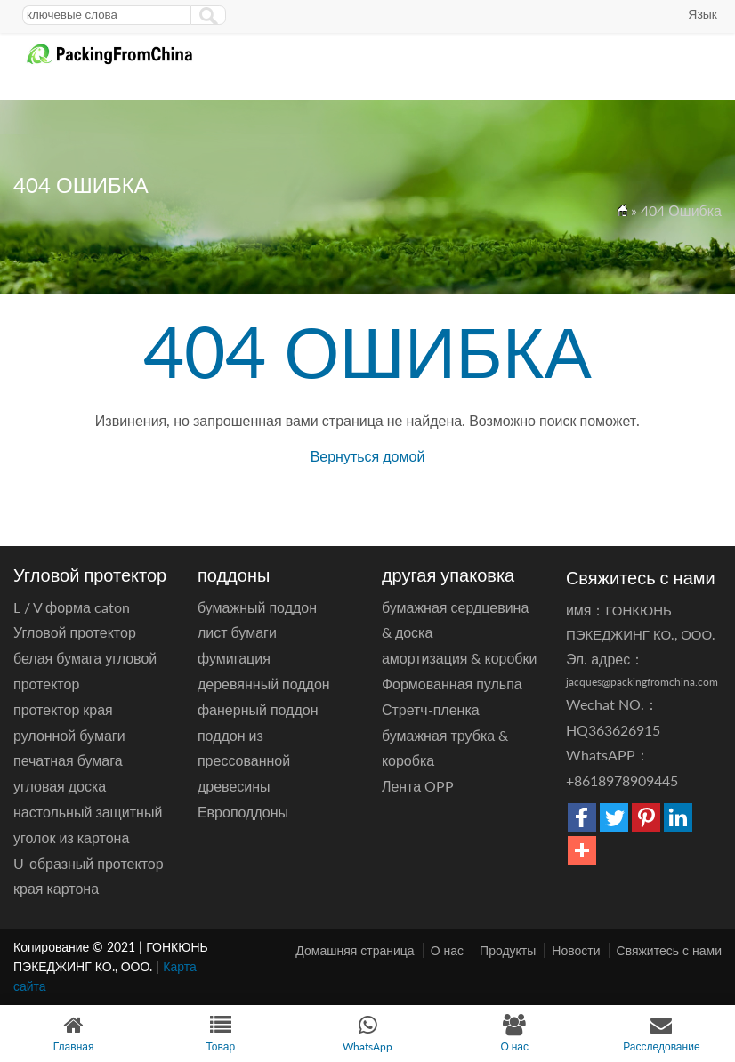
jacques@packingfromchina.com (642, 681)
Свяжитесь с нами (669, 950)
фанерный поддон (258, 709)
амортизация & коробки (459, 657)
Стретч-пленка (431, 709)
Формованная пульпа (452, 683)
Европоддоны (243, 811)
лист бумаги (237, 632)
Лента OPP (418, 785)
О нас (447, 950)
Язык (702, 13)
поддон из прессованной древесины (244, 761)
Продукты (508, 950)
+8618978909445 (622, 780)
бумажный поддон (257, 607)
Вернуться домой (368, 455)
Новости (576, 950)
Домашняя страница (354, 950)
